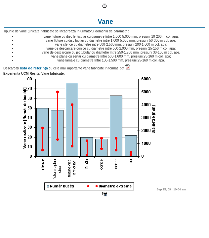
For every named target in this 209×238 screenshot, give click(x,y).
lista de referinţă (34, 68)
